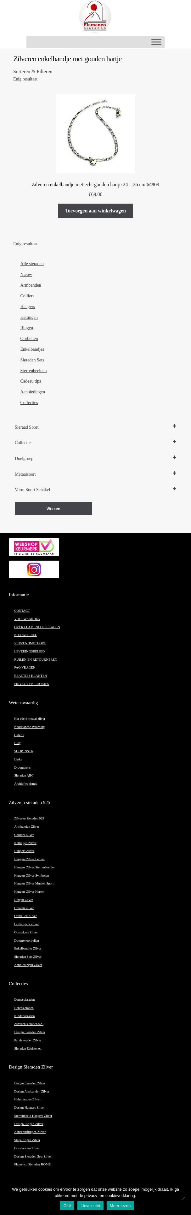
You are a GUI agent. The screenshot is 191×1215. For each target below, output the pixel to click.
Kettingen (29, 317)
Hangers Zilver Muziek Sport (33, 883)
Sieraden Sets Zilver (27, 956)
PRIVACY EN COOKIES (31, 684)
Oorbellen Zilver (25, 916)
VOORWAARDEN (27, 619)
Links (18, 759)
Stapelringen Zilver (27, 1140)
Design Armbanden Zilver (31, 1091)
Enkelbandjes (32, 349)
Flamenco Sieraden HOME (32, 1164)
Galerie (19, 735)
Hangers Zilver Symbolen (31, 875)
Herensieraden (24, 1008)
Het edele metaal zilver (29, 718)
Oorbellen (29, 338)
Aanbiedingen (32, 392)
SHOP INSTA (23, 751)
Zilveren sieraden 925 (28, 1024)
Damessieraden (24, 999)
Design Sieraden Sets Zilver (33, 1156)
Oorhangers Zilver (26, 924)
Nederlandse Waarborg (29, 727)
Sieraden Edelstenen (28, 1048)
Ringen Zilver (23, 900)
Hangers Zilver (24, 851)
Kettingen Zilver (25, 843)
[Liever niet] (183, 1198)
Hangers (27, 306)
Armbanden (30, 285)
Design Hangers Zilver (29, 1107)
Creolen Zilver (24, 908)
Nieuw (26, 274)
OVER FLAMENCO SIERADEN (37, 627)
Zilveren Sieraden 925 (29, 818)
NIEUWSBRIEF (25, 635)
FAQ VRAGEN (24, 667)
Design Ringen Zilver (28, 1124)
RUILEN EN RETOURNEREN (35, 659)
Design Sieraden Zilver (29, 1032)
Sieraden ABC (23, 775)
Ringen (26, 327)
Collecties (29, 402)
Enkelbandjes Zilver (27, 948)
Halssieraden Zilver (27, 1099)
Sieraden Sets (32, 360)
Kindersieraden (24, 1016)
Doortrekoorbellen (26, 940)
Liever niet (90, 1205)
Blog (17, 743)
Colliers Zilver (24, 835)
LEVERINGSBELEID (29, 651)
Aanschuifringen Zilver (30, 1132)
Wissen (53, 508)
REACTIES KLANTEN (30, 675)
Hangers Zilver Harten (29, 891)
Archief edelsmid (25, 783)
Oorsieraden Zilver (27, 1148)
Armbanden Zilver (26, 826)
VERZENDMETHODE (30, 643)
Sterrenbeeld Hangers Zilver (33, 1115)
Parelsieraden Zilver (27, 1040)
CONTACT (22, 610)
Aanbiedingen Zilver (28, 965)
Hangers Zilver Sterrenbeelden (34, 867)
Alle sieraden (32, 263)
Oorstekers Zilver (26, 932)
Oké (67, 1205)
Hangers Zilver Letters (29, 859)
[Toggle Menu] (156, 42)
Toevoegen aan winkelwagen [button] (95, 210)
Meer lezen (120, 1205)
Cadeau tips (30, 381)
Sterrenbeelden (33, 370)
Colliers (27, 296)
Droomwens (22, 767)
